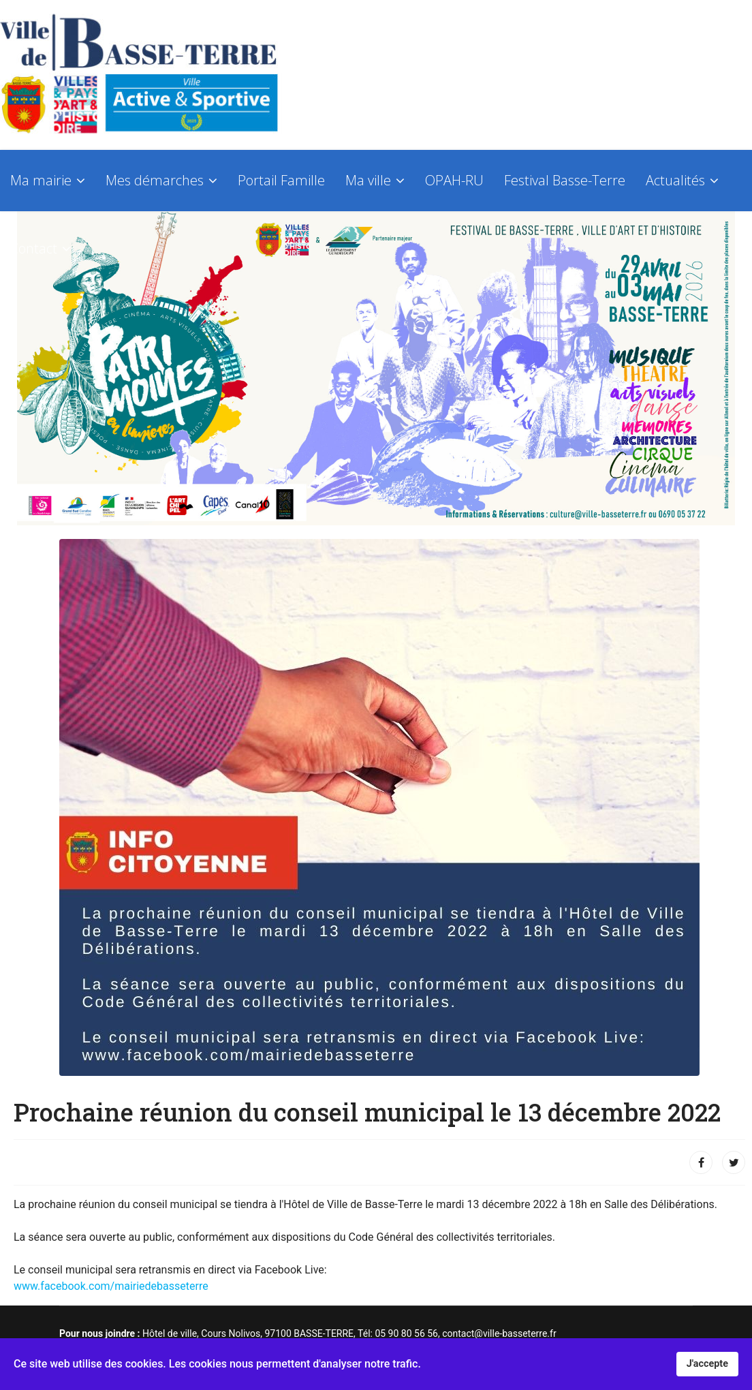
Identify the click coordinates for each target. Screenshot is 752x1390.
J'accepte (707, 1364)
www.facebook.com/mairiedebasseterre (111, 1286)
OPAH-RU (454, 180)
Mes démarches (155, 180)
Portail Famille (281, 180)
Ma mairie (41, 180)
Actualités (675, 180)
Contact (33, 248)
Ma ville (368, 180)
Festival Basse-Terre (564, 180)
